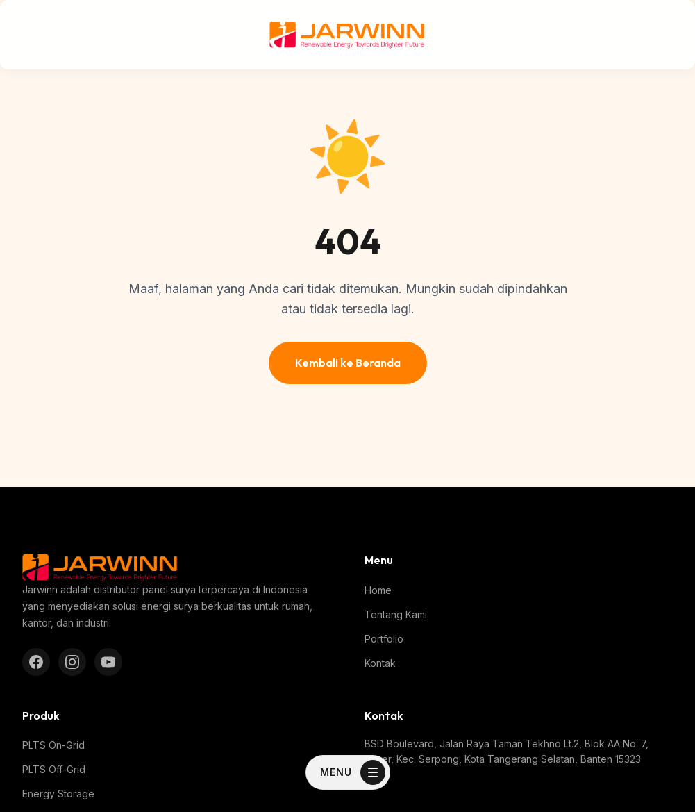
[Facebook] (36, 662)
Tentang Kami (396, 614)
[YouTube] (108, 662)
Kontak (380, 663)
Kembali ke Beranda (348, 363)
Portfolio (384, 639)
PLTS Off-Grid (53, 769)
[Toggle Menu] (347, 772)
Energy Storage (58, 793)
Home (378, 590)
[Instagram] (72, 662)
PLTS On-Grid (53, 745)
